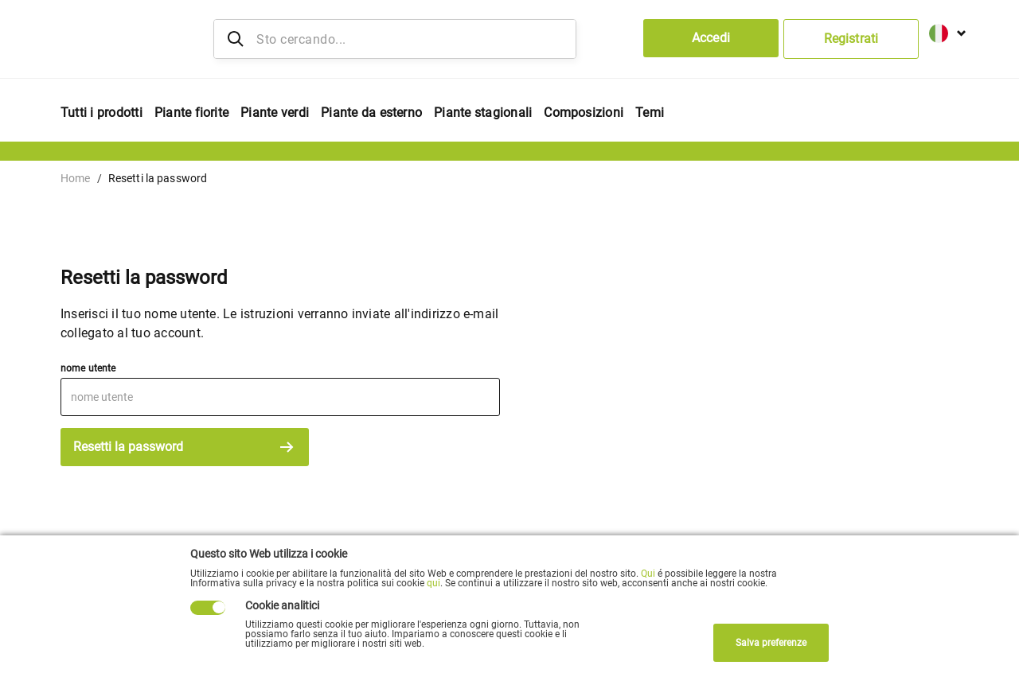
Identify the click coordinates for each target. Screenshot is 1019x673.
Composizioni (583, 112)
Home (76, 178)
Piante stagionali (483, 112)
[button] (941, 31)
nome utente (88, 368)
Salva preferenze (771, 642)
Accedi (711, 37)
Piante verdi (274, 112)
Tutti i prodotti (102, 112)
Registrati (851, 38)
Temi (649, 112)
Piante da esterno (371, 112)
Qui (648, 573)
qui (433, 583)
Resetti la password (184, 447)
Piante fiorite (191, 112)
